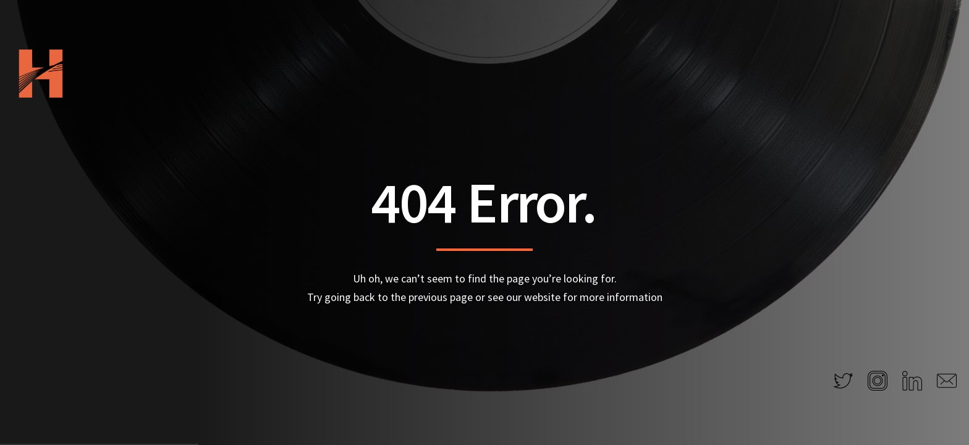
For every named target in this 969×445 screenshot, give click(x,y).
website (542, 297)
